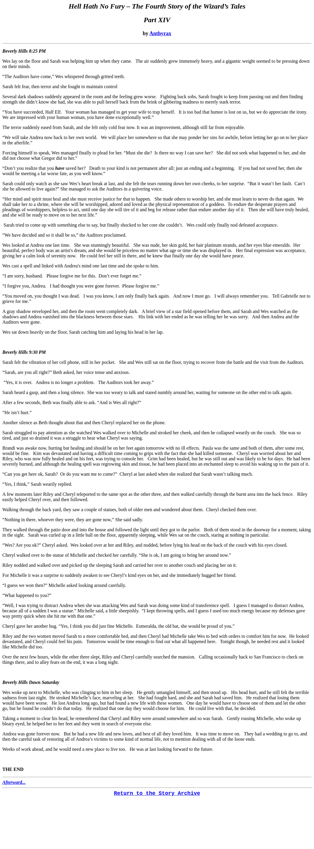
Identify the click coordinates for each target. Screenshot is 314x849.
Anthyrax (160, 33)
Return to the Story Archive (157, 793)
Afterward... (14, 782)
